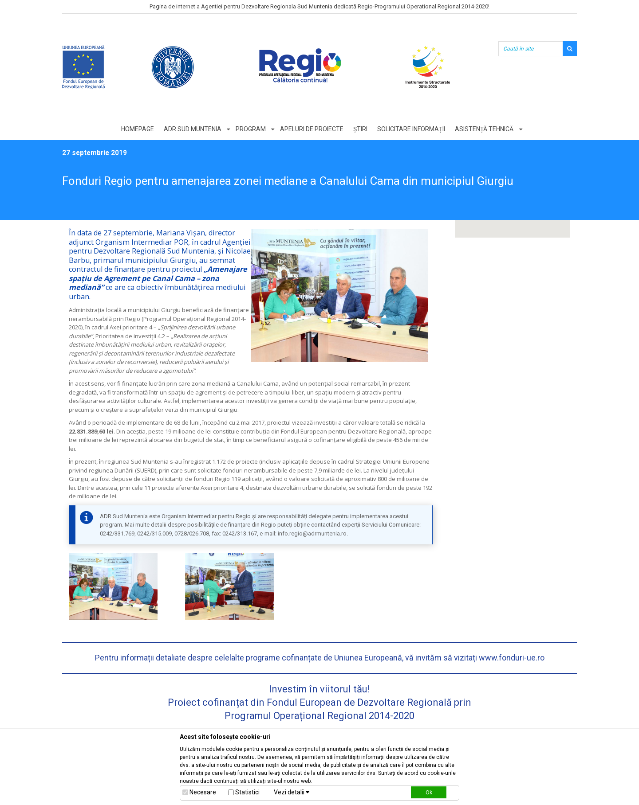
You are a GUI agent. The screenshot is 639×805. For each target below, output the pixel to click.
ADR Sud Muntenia (192, 129)
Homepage (136, 129)
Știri (361, 129)
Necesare (202, 792)
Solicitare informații (412, 129)
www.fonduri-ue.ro (511, 657)
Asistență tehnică (485, 129)
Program (250, 129)
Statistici (247, 792)
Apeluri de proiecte (311, 129)
